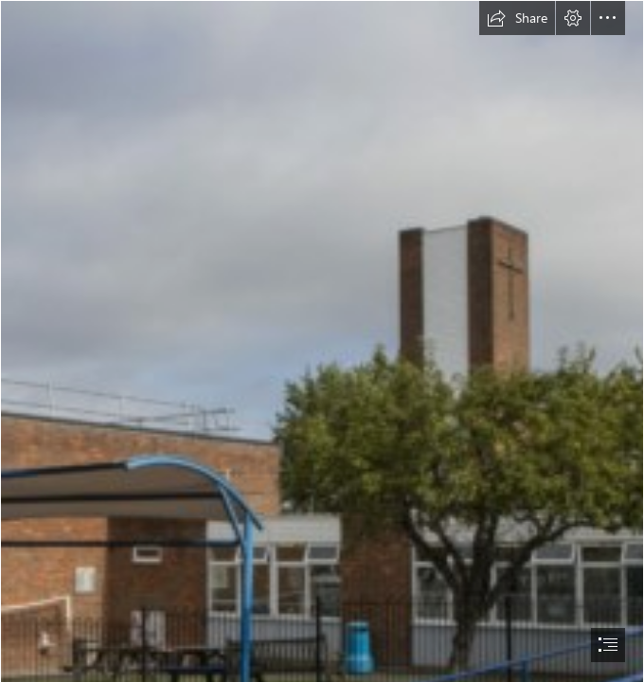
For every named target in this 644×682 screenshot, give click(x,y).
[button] (517, 18)
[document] (322, 341)
